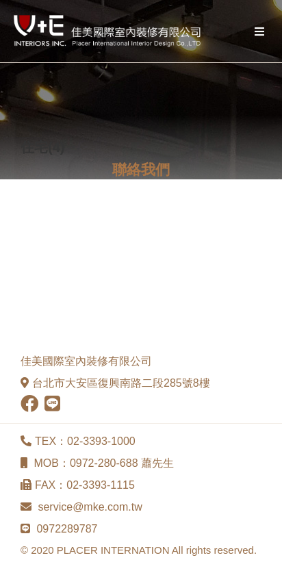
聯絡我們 (141, 169)
